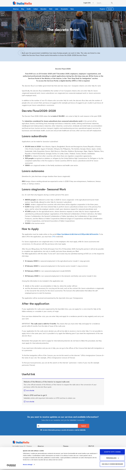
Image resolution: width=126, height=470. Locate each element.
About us (15, 9)
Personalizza (111, 459)
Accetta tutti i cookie (111, 453)
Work (50, 9)
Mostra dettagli (27, 465)
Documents (64, 9)
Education (43, 9)
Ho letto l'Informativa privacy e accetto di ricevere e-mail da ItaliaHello (64, 430)
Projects (102, 9)
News (72, 9)
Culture (35, 9)
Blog (22, 9)
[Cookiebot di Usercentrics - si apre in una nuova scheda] (11, 466)
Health (29, 9)
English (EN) (87, 3)
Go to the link (30, 391)
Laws (56, 9)
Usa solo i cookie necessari (111, 465)
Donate (110, 9)
